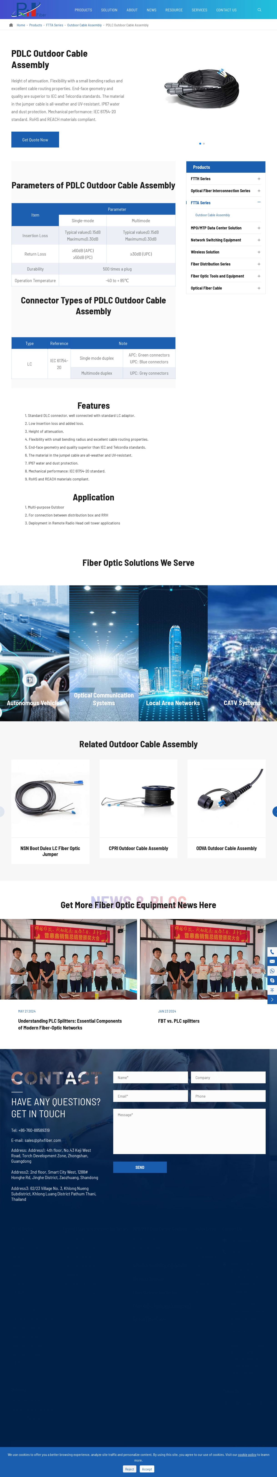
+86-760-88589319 (30, 1130)
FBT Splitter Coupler (25, 1247)
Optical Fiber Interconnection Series (220, 190)
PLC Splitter (19, 1238)
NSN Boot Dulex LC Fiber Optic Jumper (50, 854)
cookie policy (247, 1454)
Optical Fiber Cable (206, 287)
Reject (129, 1469)
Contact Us (226, 9)
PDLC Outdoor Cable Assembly (127, 25)
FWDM (15, 1362)
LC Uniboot (71, 1274)
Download (203, 1282)
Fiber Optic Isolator (25, 1336)
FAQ (198, 1265)
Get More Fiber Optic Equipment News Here (138, 904)
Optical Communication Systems (34, 1408)
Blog (199, 1247)
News (151, 9)
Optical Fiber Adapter (78, 1256)
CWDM (15, 1256)
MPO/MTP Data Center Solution (216, 227)
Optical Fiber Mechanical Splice (34, 1318)
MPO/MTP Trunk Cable (148, 1238)
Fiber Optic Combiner (26, 1353)
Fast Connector (22, 1300)
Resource (174, 9)
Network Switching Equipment (216, 239)
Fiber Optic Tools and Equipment (217, 275)
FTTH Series (200, 178)
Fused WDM (19, 1282)
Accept (147, 1469)
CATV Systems (21, 1425)
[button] (200, 144)
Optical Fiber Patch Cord (80, 1238)
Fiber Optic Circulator (26, 1344)
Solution (109, 9)
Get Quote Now (35, 139)
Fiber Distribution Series (210, 263)
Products (83, 9)
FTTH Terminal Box (24, 1309)
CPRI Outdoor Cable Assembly (138, 852)
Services (199, 9)
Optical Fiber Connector (80, 1247)
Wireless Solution (205, 251)
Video (200, 1274)
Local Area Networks (26, 1417)
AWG (14, 1274)
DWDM (15, 1265)
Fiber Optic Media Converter (83, 1282)
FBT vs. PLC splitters (179, 1021)
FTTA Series (54, 25)
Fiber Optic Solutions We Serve (138, 565)
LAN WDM (18, 1291)
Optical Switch (21, 1371)
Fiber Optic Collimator (26, 1327)
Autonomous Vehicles (26, 1399)
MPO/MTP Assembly (147, 1247)
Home (21, 25)
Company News (207, 1256)
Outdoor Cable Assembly (84, 25)
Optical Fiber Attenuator (80, 1265)
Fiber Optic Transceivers (80, 1291)
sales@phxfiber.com (39, 1140)
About (132, 9)
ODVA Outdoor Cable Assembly (226, 852)
